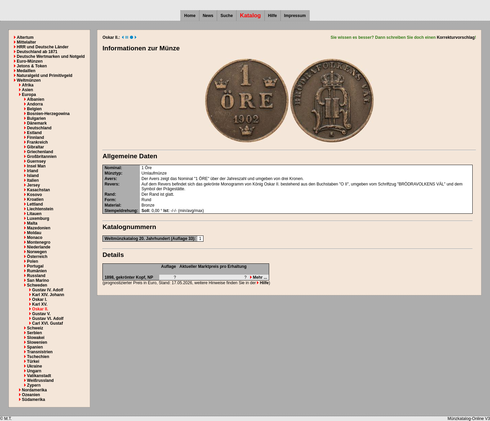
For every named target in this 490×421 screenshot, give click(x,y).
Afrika (27, 85)
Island (33, 175)
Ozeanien (31, 394)
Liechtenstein (40, 209)
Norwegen (37, 251)
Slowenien (37, 342)
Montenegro (38, 242)
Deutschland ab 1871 (37, 51)
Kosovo (34, 194)
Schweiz (35, 328)
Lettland (35, 204)
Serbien (34, 332)
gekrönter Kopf (130, 277)
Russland (36, 275)
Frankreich (37, 142)
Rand (109, 194)
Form (109, 199)
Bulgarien (36, 118)
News (208, 15)
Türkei (33, 361)
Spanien (35, 347)
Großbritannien (41, 156)
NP (150, 277)
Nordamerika (34, 390)
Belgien (34, 109)
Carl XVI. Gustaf (47, 323)
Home (189, 15)
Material (112, 205)
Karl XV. (39, 304)
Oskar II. (40, 309)
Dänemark (37, 123)
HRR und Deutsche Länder (42, 47)
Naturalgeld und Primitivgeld (44, 75)
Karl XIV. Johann (48, 294)
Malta (32, 223)
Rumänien (37, 271)
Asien (27, 89)
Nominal (112, 167)
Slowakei (35, 337)
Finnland (35, 137)
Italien (33, 180)
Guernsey (36, 161)
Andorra (35, 104)
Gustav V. (41, 313)
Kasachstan (38, 190)
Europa (29, 94)
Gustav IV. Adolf (47, 290)
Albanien (35, 99)
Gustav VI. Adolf (47, 318)
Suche (226, 15)
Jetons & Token (32, 66)
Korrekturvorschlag (456, 37)
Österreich (37, 256)
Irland (32, 170)
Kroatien (35, 199)
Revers (111, 184)
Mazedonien (38, 228)
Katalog (250, 15)
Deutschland (39, 128)
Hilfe (272, 15)
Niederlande (38, 247)
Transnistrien (39, 352)
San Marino (38, 280)
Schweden (37, 285)
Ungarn (34, 371)
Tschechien (38, 356)
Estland (34, 132)
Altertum (25, 37)
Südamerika (33, 399)
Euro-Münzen (30, 61)
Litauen (34, 213)
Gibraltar (35, 147)
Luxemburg (38, 218)
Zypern (33, 385)
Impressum (295, 15)
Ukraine (34, 366)
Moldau (34, 232)
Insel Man (36, 166)
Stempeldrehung (120, 210)
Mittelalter (26, 42)
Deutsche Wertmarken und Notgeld (51, 56)
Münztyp (112, 173)
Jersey (33, 185)
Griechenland (40, 151)
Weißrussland (40, 380)
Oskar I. (39, 299)
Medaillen (26, 70)
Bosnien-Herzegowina (48, 113)
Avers (110, 178)
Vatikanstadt (39, 375)
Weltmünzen (28, 80)
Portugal (35, 266)
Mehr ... (258, 277)
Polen (32, 261)
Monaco (34, 237)
